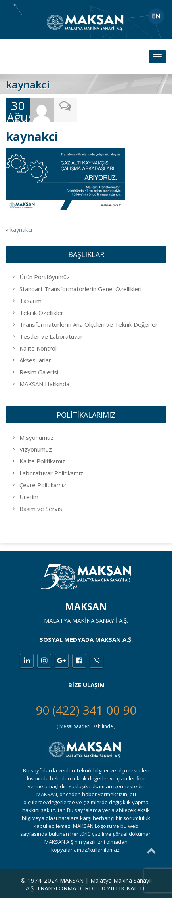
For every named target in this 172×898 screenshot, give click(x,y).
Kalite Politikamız (42, 461)
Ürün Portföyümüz (44, 277)
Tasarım (30, 301)
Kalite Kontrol (38, 348)
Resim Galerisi (38, 372)
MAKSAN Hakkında (44, 384)
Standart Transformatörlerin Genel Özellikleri (80, 289)
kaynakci (21, 229)
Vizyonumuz (35, 449)
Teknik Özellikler (41, 312)
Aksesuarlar (35, 360)
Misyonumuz (36, 437)
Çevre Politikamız (42, 485)
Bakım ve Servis (40, 509)
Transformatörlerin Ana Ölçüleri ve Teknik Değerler (88, 324)
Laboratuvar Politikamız (51, 473)
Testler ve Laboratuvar (51, 336)
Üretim (28, 497)
